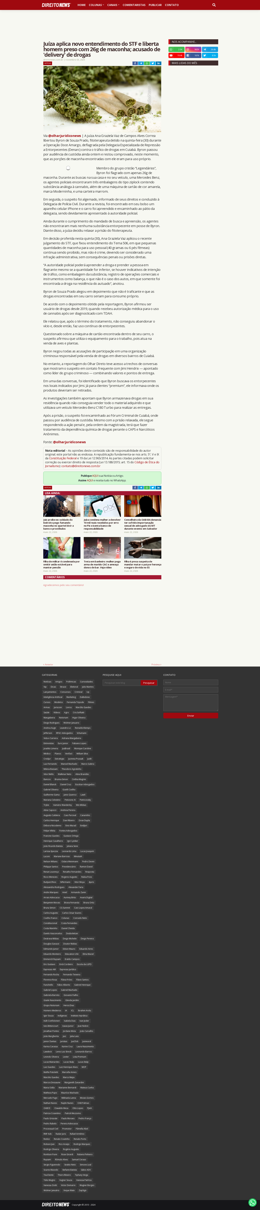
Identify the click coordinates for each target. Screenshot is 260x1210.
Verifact (68, 753)
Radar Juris (61, 1133)
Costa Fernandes (69, 923)
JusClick (74, 1041)
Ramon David (86, 866)
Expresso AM (50, 969)
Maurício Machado (70, 1092)
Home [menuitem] (82, 5)
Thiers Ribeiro (64, 1175)
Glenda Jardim (72, 1000)
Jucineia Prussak (75, 758)
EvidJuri (83, 825)
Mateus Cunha (87, 1087)
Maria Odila (49, 1087)
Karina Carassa (51, 1046)
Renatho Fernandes (72, 871)
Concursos (65, 692)
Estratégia (59, 758)
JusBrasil (66, 748)
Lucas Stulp (69, 1061)
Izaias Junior (68, 1026)
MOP (84, 1067)
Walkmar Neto (64, 774)
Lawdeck (48, 1051)
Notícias (47, 63)
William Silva (82, 753)
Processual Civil (51, 1128)
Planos (58, 753)
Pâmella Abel (82, 1128)
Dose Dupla (84, 820)
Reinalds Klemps (82, 727)
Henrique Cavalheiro (53, 841)
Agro (66, 712)
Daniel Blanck (50, 784)
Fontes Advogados (68, 830)
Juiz (64, 1036)
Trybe (46, 805)
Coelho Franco (50, 918)
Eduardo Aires (86, 948)
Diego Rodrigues (51, 722)
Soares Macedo (51, 1169)
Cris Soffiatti (78, 712)
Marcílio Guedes (83, 707)
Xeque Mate (69, 1190)
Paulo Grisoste (50, 1118)
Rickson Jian (49, 1144)
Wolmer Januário (51, 1190)
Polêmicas (71, 681)
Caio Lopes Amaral (83, 907)
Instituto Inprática (79, 1015)
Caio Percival (70, 815)
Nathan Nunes (50, 1103)
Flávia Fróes (66, 979)
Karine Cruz (67, 1046)
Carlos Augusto (51, 912)
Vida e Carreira (51, 738)
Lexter (66, 1056)
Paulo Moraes (68, 1118)
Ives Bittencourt (51, 1026)
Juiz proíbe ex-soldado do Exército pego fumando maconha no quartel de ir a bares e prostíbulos (58, 524)
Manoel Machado (69, 763)
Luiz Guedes (49, 1067)
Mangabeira (49, 717)
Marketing (71, 697)
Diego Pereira (87, 938)
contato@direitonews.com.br (80, 466)
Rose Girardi (67, 1154)
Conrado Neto (80, 918)
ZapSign (82, 1190)
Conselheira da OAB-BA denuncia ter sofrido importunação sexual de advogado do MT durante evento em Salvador (142, 524)
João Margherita (51, 1036)
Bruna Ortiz (88, 902)
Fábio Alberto (63, 984)
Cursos (47, 702)
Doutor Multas (70, 943)
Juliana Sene (72, 846)
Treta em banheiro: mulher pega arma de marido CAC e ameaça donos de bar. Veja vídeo (102, 564)
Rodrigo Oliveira (51, 1149)
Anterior (49, 664)
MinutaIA (78, 856)
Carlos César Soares (71, 912)
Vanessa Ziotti (50, 1185)
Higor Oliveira (78, 717)
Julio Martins (88, 686)
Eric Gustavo (49, 964)
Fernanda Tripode (75, 702)
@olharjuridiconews (64, 135)
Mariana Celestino (52, 799)
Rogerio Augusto (69, 877)
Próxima (156, 664)
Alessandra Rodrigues (54, 887)
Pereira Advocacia (69, 1123)
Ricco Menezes (50, 877)
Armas (47, 707)
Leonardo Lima (69, 851)
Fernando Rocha (51, 974)
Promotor (67, 1128)
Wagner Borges (87, 1185)
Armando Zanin (78, 892)
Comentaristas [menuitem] (134, 5)
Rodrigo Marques (82, 1144)
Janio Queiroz (70, 794)
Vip (45, 686)
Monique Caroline (82, 748)
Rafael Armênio (77, 1133)
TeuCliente (49, 1175)
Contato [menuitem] (172, 5)
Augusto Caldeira (52, 815)
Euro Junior (63, 743)
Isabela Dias (69, 1020)
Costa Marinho (50, 928)
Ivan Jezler (84, 1020)
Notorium (63, 717)
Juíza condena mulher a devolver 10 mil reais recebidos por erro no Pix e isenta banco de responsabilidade (102, 524)
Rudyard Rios (50, 882)
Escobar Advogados (84, 784)
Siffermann (65, 882)
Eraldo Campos (72, 959)
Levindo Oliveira (51, 1056)
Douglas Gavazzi (51, 943)
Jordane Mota (69, 1031)
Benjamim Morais (52, 902)
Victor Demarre (68, 1185)
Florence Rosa (50, 979)
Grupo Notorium (51, 1005)
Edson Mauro (69, 948)
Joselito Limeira (51, 748)
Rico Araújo (64, 1144)
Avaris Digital (86, 897)
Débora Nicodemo (52, 825)
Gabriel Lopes (50, 990)
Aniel (64, 892)
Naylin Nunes (67, 1103)
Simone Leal (85, 1164)
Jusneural (86, 1041)
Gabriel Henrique (82, 984)
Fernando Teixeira (71, 974)
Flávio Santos (82, 979)
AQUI (95, 476)
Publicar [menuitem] (155, 5)
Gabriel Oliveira (51, 789)
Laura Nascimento (85, 1046)
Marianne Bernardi (67, 1087)
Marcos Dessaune (52, 1082)
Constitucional (50, 923)
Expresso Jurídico (68, 969)
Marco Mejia (68, 1077)
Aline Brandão (82, 774)
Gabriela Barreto (52, 995)
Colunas (65, 918)
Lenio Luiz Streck (63, 1051)
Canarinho (85, 815)
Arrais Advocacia (52, 897)
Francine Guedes (51, 835)
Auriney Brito (70, 897)
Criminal (78, 692)
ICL (72, 1010)
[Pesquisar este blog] (122, 682)
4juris (91, 882)
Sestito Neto (70, 1164)
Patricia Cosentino (52, 1113)
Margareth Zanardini (74, 1082)
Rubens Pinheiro (85, 1154)
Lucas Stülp (83, 1061)
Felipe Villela (49, 830)
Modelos (58, 702)
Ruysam (47, 1159)
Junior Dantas (50, 1041)
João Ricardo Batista (53, 846)
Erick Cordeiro (66, 964)
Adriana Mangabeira (71, 738)
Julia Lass (74, 1036)
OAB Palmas (83, 1103)
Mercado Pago (50, 1097)
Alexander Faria (75, 887)
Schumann (81, 733)
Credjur (47, 758)
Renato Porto (80, 1139)
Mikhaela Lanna (69, 1097)
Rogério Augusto (71, 1149)
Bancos (47, 779)
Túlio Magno (49, 1180)
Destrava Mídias (51, 938)
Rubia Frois (86, 877)
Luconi (47, 856)
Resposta (89, 871)
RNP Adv (48, 1133)
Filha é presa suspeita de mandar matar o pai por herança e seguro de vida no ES (142, 564)
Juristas (63, 1041)
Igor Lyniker (72, 841)
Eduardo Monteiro (52, 954)
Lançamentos (50, 692)
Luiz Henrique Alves (68, 1067)
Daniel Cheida (68, 928)
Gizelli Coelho (69, 789)
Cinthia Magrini (79, 779)
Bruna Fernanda (71, 902)
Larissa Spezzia (51, 851)
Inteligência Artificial (53, 697)
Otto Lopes (77, 1108)
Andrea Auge (50, 727)
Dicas (53, 686)
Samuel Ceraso (79, 1159)
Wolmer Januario (71, 722)
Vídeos (57, 712)
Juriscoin (58, 707)
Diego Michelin (70, 938)
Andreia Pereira (68, 810)
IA (66, 1010)
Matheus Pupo (50, 1092)
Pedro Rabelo (50, 1123)
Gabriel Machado (69, 990)
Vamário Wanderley (62, 805)
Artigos (58, 681)
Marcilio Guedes (51, 1077)
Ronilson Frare (50, 1154)
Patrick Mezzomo (73, 1113)
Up (88, 692)
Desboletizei (72, 933)
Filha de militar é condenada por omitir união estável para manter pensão (61, 564)
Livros (69, 707)
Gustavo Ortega (71, 835)
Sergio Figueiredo (52, 1164)
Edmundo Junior (51, 948)
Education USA (72, 954)
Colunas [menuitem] (95, 5)
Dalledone (85, 697)
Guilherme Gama (52, 794)
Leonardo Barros (83, 1051)
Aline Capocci (50, 810)
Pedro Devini (88, 861)
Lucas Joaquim (87, 851)
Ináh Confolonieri (52, 1020)
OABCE (47, 1108)
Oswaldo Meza (61, 1108)
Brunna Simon (61, 779)
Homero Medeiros (52, 1010)
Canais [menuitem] (112, 5)
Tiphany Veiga (81, 1175)
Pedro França (85, 1118)
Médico (47, 753)
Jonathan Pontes (51, 1031)
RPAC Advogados (64, 733)
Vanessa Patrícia (84, 1180)
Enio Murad (70, 825)
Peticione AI (70, 799)
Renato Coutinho (62, 1139)
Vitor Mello (49, 774)
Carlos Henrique (51, 820)
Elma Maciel (88, 954)
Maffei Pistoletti (51, 1072)
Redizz (47, 1139)
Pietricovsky (85, 799)
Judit (89, 758)
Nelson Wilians (50, 861)
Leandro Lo (65, 727)
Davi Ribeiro (69, 820)
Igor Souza (49, 1015)
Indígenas (62, 1015)
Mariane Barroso (62, 856)
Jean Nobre (83, 1026)
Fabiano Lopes (79, 743)
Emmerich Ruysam (52, 959)
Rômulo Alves (61, 1159)
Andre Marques (51, 892)
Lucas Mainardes (51, 1061)
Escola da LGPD (84, 964)
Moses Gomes (87, 1097)
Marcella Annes (69, 1072)
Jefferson (48, 733)
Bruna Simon (50, 907)
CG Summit (65, 907)
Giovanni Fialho (71, 995)
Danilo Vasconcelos (53, 933)
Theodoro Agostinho (71, 769)
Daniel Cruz (65, 784)
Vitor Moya (79, 882)
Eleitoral (74, 686)
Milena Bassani (51, 769)
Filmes (91, 702)
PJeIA (89, 1108)
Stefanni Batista (69, 1169)
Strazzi (63, 686)
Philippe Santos (51, 866)
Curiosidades (86, 681)
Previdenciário (69, 866)
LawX (83, 794)
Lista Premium (79, 1056)
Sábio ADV (86, 1169)
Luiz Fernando (50, 763)
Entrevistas (49, 743)
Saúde (46, 712)
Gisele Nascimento (52, 1000)
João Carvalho (86, 1031)
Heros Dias (69, 1005)
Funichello (48, 984)
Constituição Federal (63, 458)
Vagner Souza (65, 1180)
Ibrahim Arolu (84, 1010)
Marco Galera (87, 763)
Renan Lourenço (51, 871)
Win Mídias (81, 805)
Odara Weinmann (70, 861)
